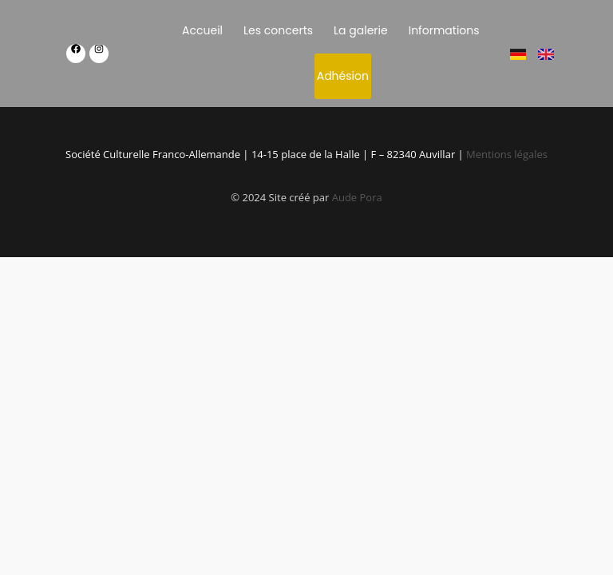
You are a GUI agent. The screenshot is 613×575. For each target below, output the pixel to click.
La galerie (361, 30)
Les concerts (278, 30)
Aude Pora (357, 197)
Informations (444, 30)
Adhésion (343, 76)
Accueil (202, 30)
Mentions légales (507, 154)
